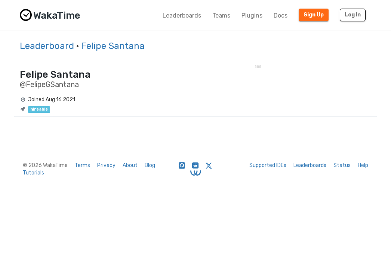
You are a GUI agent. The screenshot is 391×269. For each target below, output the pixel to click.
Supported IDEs (267, 165)
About (130, 165)
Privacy (106, 165)
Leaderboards (182, 15)
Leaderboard (47, 46)
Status (342, 165)
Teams (221, 15)
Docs (280, 15)
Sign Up (314, 15)
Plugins (251, 15)
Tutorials (33, 173)
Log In (353, 15)
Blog (150, 165)
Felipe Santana (113, 46)
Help (363, 165)
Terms (82, 165)
